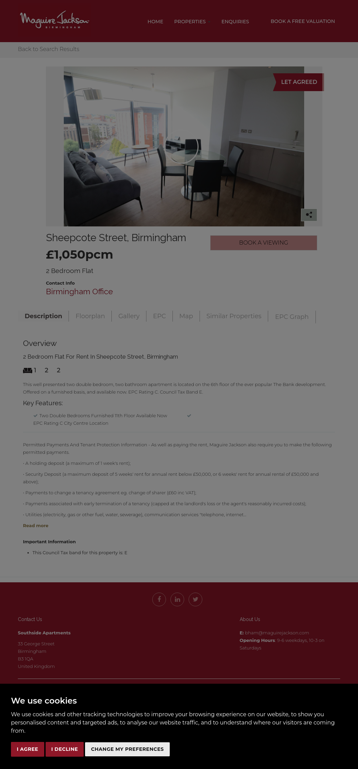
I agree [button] (27, 749)
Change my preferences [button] (127, 749)
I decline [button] (64, 749)
